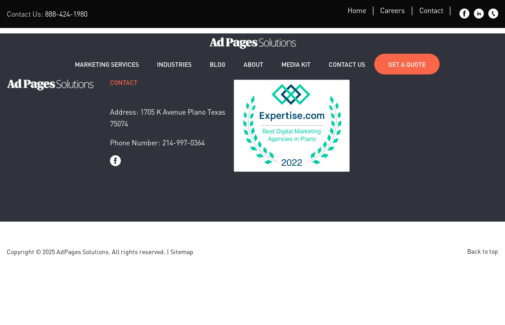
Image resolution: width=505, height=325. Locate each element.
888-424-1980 (66, 14)
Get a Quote (407, 64)
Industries (174, 64)
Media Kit (296, 64)
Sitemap (181, 251)
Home (357, 10)
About (253, 64)
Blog (217, 64)
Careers (392, 10)
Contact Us (347, 64)
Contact (431, 10)
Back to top (482, 251)
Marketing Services (107, 64)
